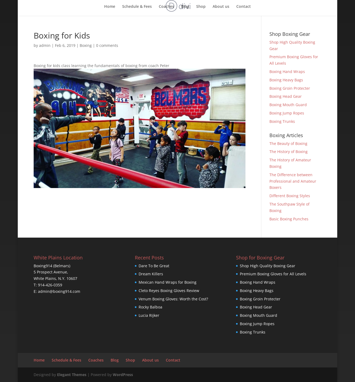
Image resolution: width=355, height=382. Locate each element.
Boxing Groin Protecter (289, 88)
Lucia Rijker (149, 315)
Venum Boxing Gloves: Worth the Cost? (173, 298)
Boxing (86, 45)
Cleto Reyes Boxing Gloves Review (169, 290)
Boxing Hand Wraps (287, 71)
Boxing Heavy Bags (286, 79)
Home (109, 7)
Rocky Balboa (150, 307)
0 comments (107, 45)
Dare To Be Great (154, 265)
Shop (201, 7)
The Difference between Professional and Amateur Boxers (292, 181)
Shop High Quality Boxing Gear (267, 265)
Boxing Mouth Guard (288, 104)
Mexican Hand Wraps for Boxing (167, 282)
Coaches (166, 7)
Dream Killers (151, 273)
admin (45, 45)
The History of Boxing (288, 151)
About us (221, 7)
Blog (185, 7)
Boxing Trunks (282, 121)
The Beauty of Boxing (288, 143)
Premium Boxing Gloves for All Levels (273, 273)
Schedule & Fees (137, 7)
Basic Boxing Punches (288, 218)
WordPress (123, 374)
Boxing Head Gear (285, 96)
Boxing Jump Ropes (286, 113)
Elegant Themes (71, 374)
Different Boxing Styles (289, 195)
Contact (243, 7)
